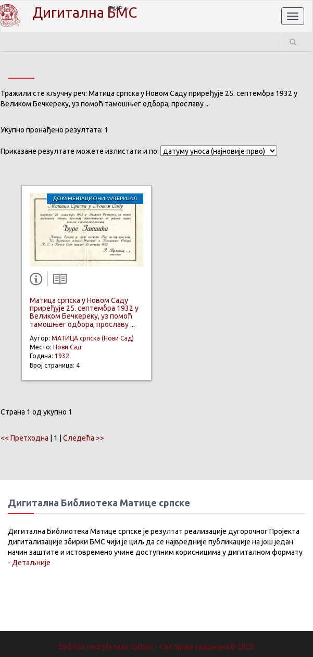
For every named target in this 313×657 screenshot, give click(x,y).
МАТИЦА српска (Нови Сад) (93, 338)
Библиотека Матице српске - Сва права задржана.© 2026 (156, 646)
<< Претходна (24, 438)
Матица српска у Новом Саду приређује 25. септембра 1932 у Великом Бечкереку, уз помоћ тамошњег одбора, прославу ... (84, 312)
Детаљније (31, 562)
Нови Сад (67, 347)
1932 (62, 355)
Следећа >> (83, 438)
